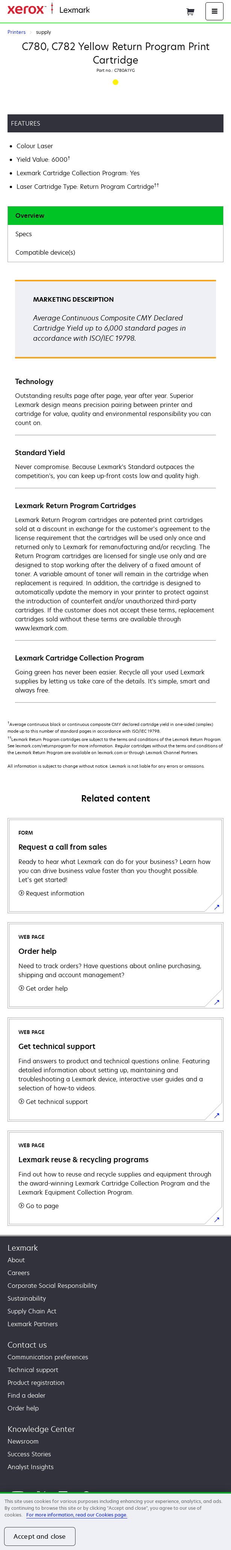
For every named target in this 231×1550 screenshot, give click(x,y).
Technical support (33, 1370)
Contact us (27, 1345)
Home (96, 10)
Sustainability (27, 1298)
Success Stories (29, 1454)
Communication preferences (48, 1357)
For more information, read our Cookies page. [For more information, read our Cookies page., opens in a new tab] (76, 1515)
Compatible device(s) (45, 252)
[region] (115, 1521)
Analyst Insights (31, 1467)
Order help (23, 1408)
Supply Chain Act (32, 1311)
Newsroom (23, 1441)
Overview (29, 215)
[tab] (115, 215)
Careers (19, 1273)
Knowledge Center (41, 1429)
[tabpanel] (115, 490)
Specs (23, 234)
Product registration (36, 1382)
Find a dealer (26, 1395)
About (16, 1260)
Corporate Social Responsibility (52, 1285)
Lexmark (23, 1248)
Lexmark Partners (33, 1324)
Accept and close (40, 1536)
